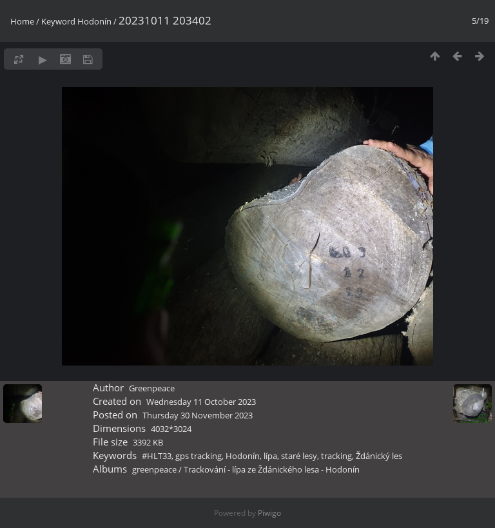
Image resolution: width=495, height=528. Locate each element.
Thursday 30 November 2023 (197, 415)
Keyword (58, 21)
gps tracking (198, 456)
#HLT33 (156, 456)
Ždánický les (379, 456)
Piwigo (269, 512)
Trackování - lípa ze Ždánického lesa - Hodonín (272, 469)
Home (22, 21)
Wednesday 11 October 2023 (201, 401)
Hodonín (94, 21)
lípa (270, 456)
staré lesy (299, 456)
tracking (336, 456)
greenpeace (154, 469)
